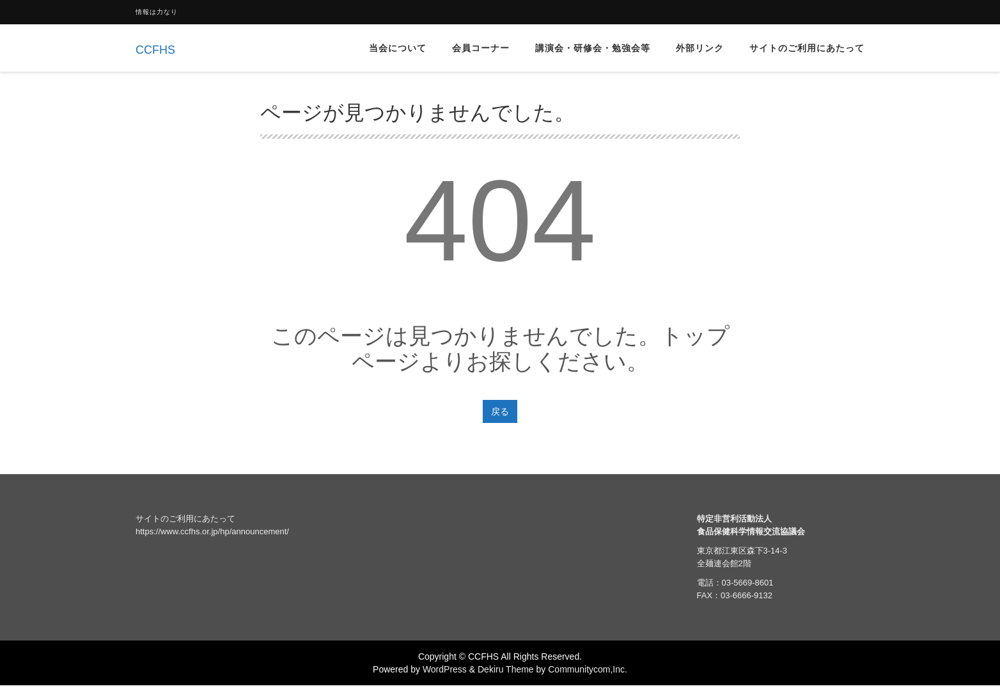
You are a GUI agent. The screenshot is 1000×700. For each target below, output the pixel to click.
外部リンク (700, 48)
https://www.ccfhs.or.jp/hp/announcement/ (212, 531)
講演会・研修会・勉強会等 (592, 48)
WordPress (445, 669)
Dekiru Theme (506, 669)
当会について (397, 48)
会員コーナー (481, 48)
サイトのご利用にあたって (806, 48)
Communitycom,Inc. (587, 669)
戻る (500, 411)
